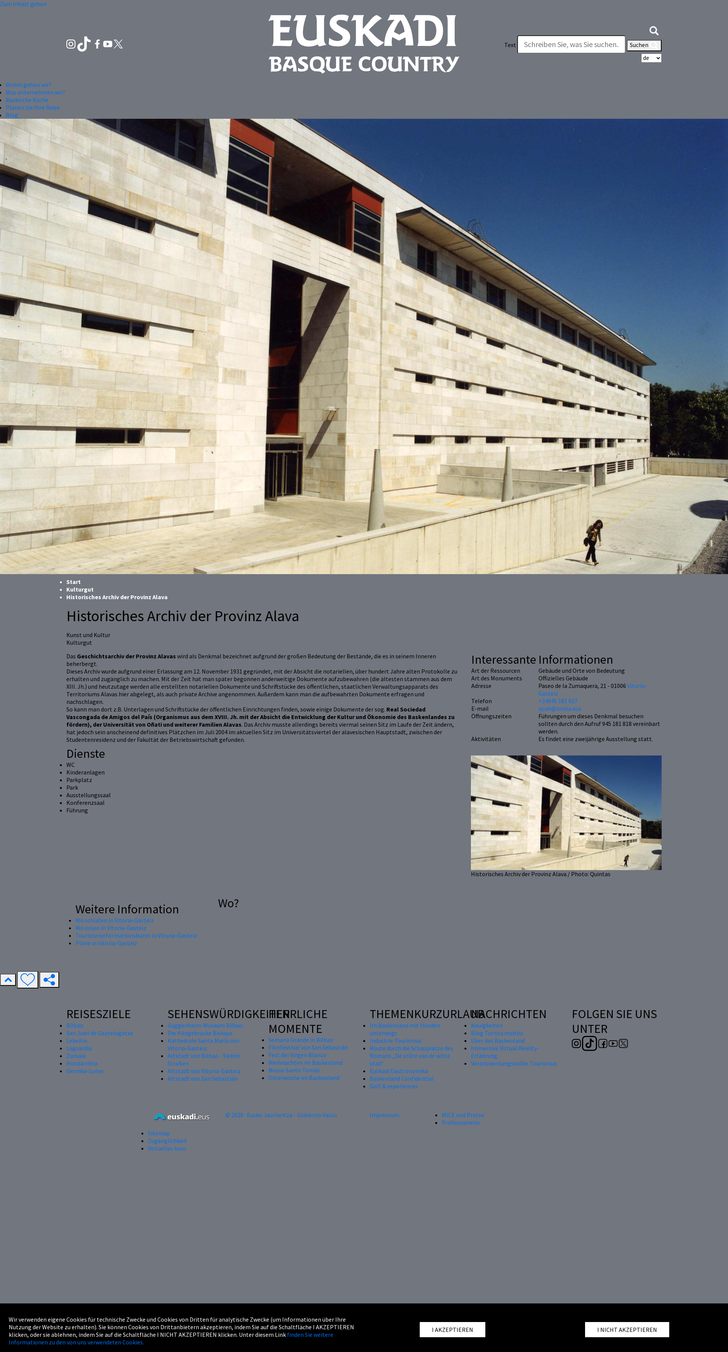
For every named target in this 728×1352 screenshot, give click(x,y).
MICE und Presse (463, 1115)
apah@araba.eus (559, 708)
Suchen (644, 45)
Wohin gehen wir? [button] (29, 84)
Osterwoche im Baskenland (303, 1077)
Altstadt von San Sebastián (203, 1078)
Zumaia (76, 1055)
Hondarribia (81, 1063)
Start (73, 581)
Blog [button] (12, 115)
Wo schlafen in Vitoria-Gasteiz (114, 920)
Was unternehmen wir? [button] (35, 92)
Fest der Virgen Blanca (297, 1055)
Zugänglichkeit (167, 1140)
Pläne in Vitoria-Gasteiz (106, 943)
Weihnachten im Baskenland (305, 1062)
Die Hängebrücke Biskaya (200, 1033)
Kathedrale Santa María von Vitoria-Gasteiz (203, 1044)
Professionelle (461, 1122)
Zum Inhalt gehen (23, 4)
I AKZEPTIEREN (452, 1329)
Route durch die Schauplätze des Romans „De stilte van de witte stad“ (411, 1055)
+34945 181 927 (557, 701)
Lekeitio (77, 1040)
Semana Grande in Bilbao (300, 1040)
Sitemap (159, 1133)
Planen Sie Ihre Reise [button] (33, 107)
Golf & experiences (394, 1086)
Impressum (384, 1115)
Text (510, 45)
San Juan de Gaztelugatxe (99, 1033)
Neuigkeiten (487, 1025)
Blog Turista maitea (497, 1033)
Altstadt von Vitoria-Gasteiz (204, 1071)
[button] (654, 29)
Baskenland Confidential (402, 1078)
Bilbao (74, 1025)
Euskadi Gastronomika (399, 1071)
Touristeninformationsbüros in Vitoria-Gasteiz (136, 935)
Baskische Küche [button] (27, 100)
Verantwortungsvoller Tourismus (514, 1063)
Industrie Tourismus (396, 1040)
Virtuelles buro (167, 1148)
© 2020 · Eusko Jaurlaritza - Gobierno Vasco (281, 1115)
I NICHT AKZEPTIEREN (627, 1329)
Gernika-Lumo (85, 1071)
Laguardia (79, 1048)
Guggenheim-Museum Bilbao (205, 1025)
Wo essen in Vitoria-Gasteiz (110, 928)
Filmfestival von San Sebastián (308, 1047)
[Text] (571, 44)
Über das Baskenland (498, 1040)
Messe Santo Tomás (294, 1070)
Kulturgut (80, 589)
